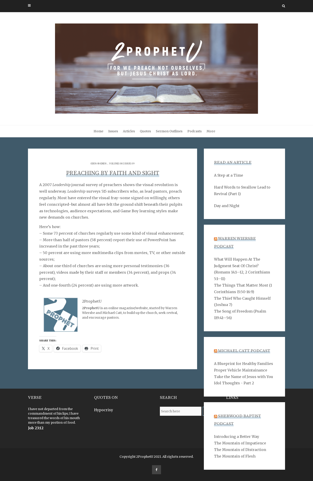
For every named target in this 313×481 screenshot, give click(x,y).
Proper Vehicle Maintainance (240, 370)
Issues (113, 131)
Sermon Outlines (169, 131)
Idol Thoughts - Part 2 (234, 383)
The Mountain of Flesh (234, 456)
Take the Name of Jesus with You (243, 376)
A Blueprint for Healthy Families (243, 363)
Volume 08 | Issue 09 (122, 163)
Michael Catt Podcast (244, 350)
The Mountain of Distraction (240, 449)
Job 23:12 (36, 428)
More (211, 131)
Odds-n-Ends (98, 163)
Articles (129, 131)
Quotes (145, 131)
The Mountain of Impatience (240, 443)
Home (98, 131)
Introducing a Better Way (236, 436)
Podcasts (194, 131)
